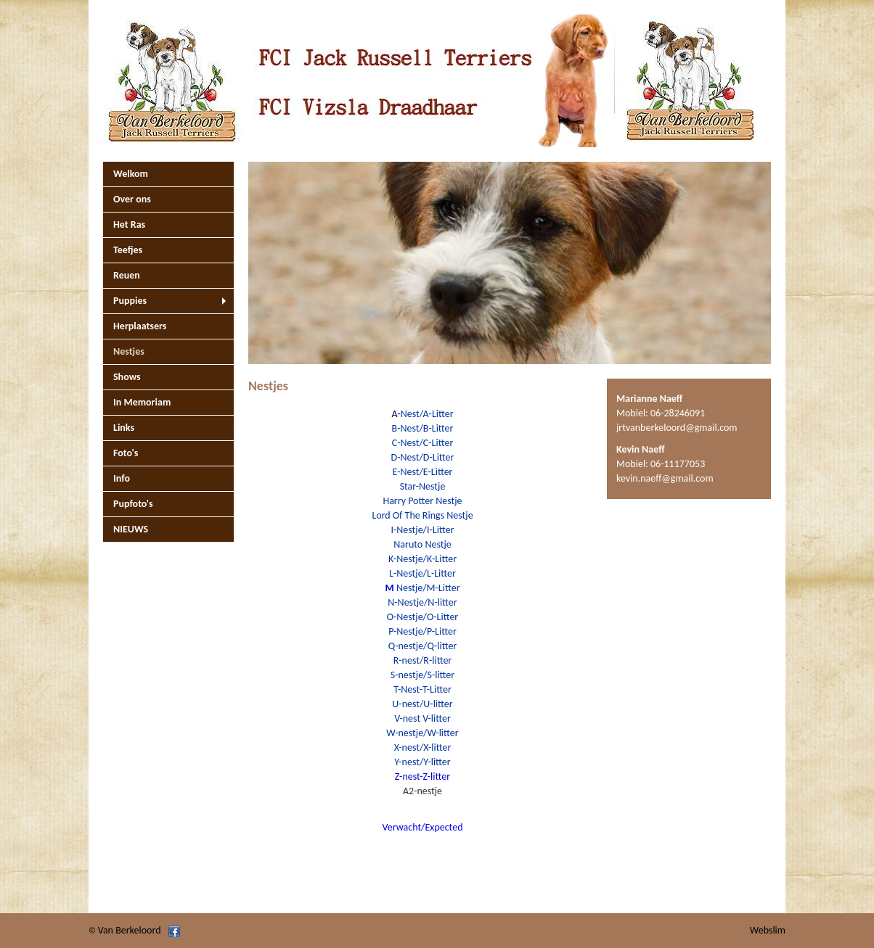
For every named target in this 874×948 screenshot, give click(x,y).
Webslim (767, 930)
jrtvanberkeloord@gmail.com (677, 427)
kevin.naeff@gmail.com (665, 478)
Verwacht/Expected (423, 827)
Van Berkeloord (129, 930)
